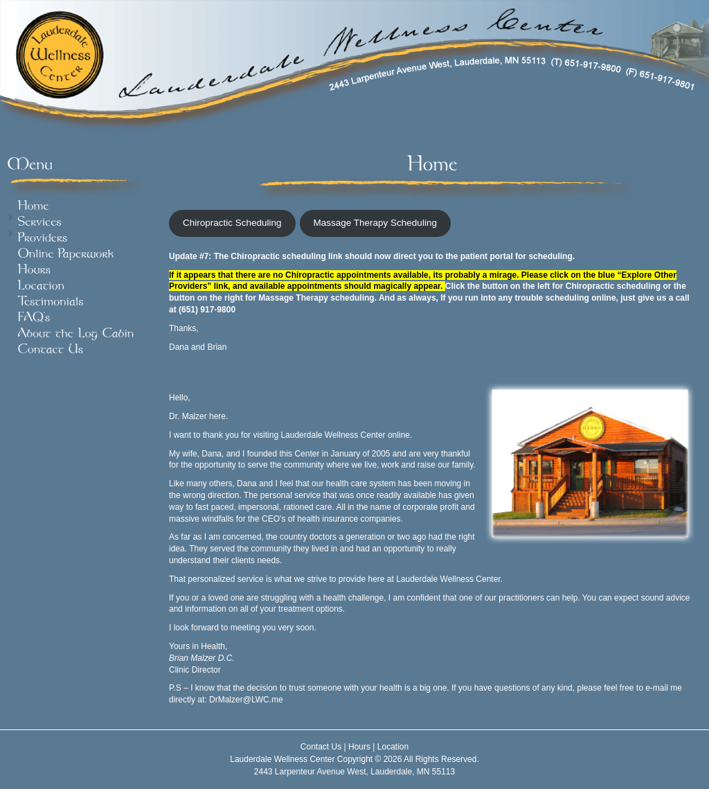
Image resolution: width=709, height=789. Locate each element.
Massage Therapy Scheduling (375, 223)
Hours (359, 747)
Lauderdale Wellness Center (282, 759)
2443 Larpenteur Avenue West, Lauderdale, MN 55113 (354, 772)
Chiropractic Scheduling (232, 223)
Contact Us (320, 747)
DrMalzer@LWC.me (246, 699)
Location (393, 747)
